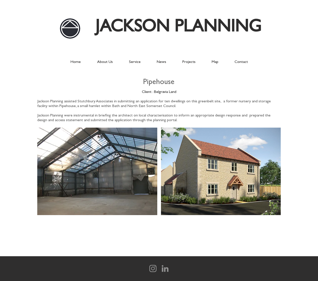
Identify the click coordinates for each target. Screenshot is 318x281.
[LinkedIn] (165, 268)
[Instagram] (153, 268)
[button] (97, 171)
